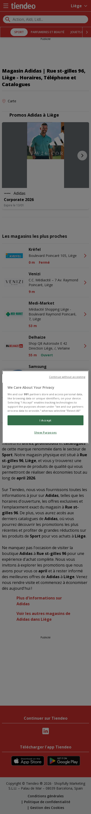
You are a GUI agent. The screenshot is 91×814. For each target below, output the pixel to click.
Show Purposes (45, 432)
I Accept (45, 420)
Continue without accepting (67, 377)
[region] (45, 407)
